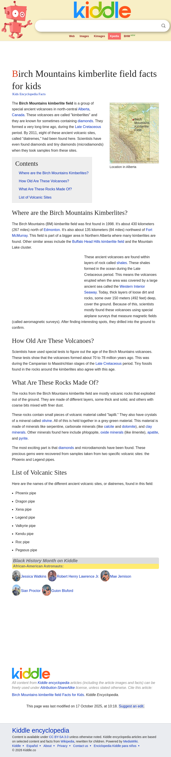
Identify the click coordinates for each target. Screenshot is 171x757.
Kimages (99, 36)
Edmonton (52, 230)
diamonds (85, 121)
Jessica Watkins (33, 576)
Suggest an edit (131, 706)
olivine (47, 421)
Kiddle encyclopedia (53, 683)
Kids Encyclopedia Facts (29, 94)
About (47, 746)
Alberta (84, 109)
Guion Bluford (62, 591)
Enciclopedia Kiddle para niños (115, 746)
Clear (154, 26)
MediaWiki (130, 741)
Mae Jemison (120, 576)
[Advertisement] (85, 53)
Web (72, 36)
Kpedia (114, 36)
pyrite (23, 438)
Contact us (80, 746)
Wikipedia (67, 741)
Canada (18, 115)
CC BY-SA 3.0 (58, 737)
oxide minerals (111, 432)
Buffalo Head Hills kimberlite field (98, 241)
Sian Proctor (31, 591)
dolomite (128, 426)
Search (163, 26)
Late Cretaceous (88, 127)
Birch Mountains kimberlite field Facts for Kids (48, 695)
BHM (130, 36)
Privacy (62, 746)
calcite (109, 426)
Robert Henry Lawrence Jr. (78, 576)
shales (122, 263)
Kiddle (16, 746)
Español (32, 746)
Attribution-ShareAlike (57, 688)
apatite (152, 432)
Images (84, 36)
